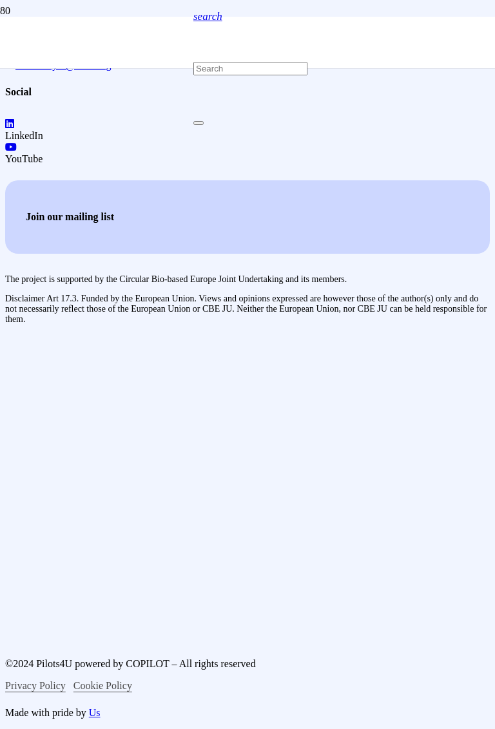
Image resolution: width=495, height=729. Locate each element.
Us (95, 712)
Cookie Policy (102, 685)
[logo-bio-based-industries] (113, 474)
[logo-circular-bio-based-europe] (73, 597)
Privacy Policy (35, 685)
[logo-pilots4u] (96, 213)
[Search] (250, 68)
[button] (207, 16)
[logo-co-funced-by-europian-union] (108, 376)
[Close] (198, 123)
